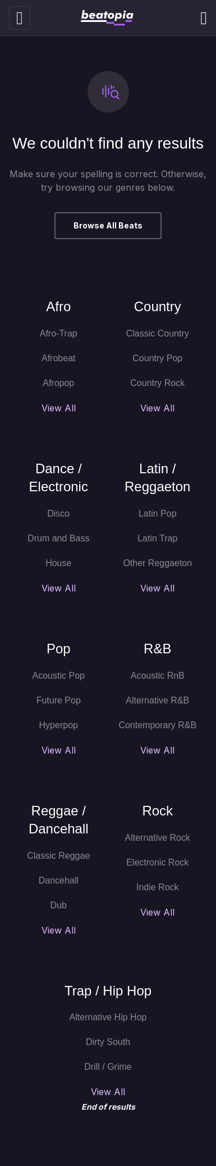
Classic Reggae (58, 855)
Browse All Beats (108, 225)
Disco (58, 513)
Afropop (58, 383)
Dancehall (59, 880)
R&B (157, 648)
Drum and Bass (58, 538)
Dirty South (108, 1042)
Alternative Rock (158, 837)
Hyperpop (58, 725)
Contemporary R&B (157, 725)
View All (59, 408)
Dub (58, 905)
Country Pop (157, 358)
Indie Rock (157, 887)
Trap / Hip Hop (108, 990)
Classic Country (157, 333)
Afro (58, 306)
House (58, 563)
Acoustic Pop (59, 675)
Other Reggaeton (157, 563)
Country (157, 306)
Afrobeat (58, 358)
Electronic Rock (157, 862)
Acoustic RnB (158, 675)
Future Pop (58, 700)
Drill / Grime (107, 1066)
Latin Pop (158, 513)
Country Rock (157, 383)
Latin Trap (157, 538)
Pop (59, 648)
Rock (157, 810)
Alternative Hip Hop (108, 1017)
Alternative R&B (157, 700)
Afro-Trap (58, 333)
